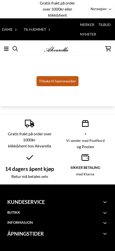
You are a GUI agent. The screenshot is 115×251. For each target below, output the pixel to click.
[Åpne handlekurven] (108, 48)
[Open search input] (15, 48)
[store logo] (57, 49)
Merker (87, 24)
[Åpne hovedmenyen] (6, 48)
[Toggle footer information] (105, 202)
